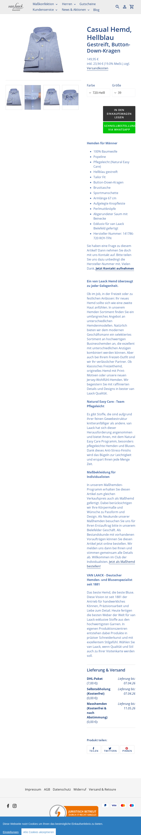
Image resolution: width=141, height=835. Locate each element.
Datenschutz (62, 789)
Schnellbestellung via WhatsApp (119, 127)
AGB (47, 789)
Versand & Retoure (102, 789)
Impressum (33, 789)
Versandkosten (97, 68)
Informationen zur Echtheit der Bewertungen (106, 831)
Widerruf (80, 789)
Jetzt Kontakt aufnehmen (115, 268)
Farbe (91, 85)
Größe (116, 85)
